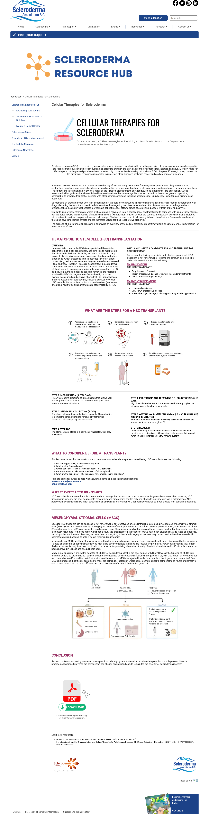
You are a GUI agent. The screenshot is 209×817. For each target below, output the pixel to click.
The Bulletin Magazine (23, 144)
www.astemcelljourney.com (66, 481)
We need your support (29, 35)
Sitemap (17, 806)
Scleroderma (41, 26)
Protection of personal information (42, 806)
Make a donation (153, 17)
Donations (93, 26)
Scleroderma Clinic (21, 132)
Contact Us (183, 26)
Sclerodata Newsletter (23, 150)
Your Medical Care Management (28, 138)
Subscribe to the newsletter (76, 806)
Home (21, 26)
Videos (15, 156)
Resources (136, 26)
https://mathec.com (62, 484)
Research (160, 26)
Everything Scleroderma (28, 110)
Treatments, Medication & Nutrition (29, 118)
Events (114, 26)
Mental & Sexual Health (28, 126)
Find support (68, 26)
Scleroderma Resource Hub (25, 104)
